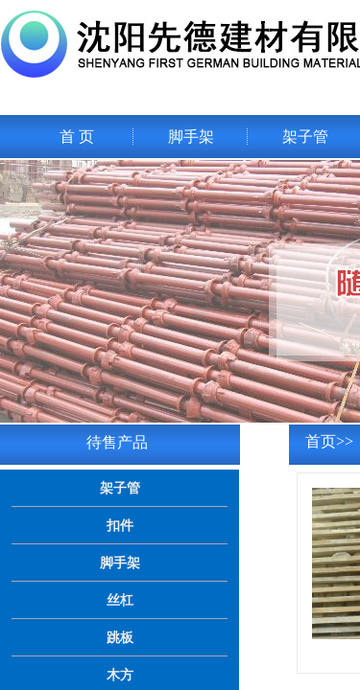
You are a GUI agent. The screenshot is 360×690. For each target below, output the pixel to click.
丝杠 (120, 600)
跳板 (120, 637)
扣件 (120, 525)
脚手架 (191, 136)
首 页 (77, 136)
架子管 (305, 136)
